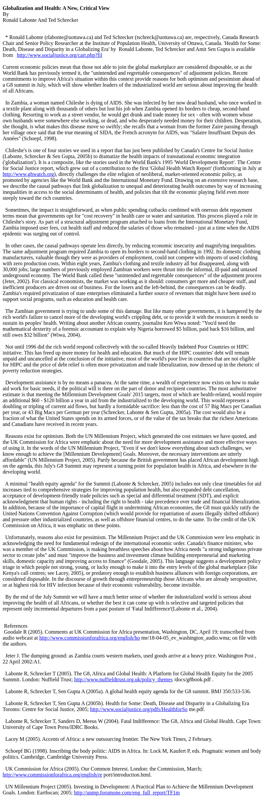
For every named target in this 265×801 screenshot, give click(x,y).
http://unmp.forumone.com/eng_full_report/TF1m (127, 792)
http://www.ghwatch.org (28, 174)
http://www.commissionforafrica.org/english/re (52, 775)
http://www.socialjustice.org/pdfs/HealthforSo (139, 709)
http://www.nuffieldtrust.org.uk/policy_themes (123, 679)
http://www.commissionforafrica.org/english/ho (89, 638)
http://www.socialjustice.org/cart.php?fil (59, 55)
